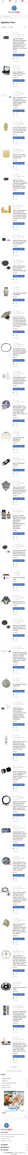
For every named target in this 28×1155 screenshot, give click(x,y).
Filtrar (4, 27)
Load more (14, 1067)
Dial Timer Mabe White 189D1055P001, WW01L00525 (18, 439)
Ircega (18, 573)
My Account (16, 1)
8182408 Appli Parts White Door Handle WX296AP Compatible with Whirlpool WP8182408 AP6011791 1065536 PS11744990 (20, 380)
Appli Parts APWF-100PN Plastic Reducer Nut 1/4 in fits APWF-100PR (19, 156)
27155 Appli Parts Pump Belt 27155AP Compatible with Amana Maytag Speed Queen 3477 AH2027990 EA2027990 (19, 352)
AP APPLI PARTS (20, 34)
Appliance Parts (6, 1085)
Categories (3, 1)
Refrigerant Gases (6, 1078)
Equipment (4, 1080)
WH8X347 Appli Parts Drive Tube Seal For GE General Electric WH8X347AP (20, 242)
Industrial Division (6, 1087)
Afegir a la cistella (18, 55)
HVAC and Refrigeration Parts (9, 1083)
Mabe (18, 289)
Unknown (19, 983)
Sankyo (18, 68)
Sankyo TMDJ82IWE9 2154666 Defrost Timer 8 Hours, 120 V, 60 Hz (19, 73)
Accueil (3, 1074)
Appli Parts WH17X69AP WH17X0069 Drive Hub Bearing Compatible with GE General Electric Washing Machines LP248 (20, 490)
